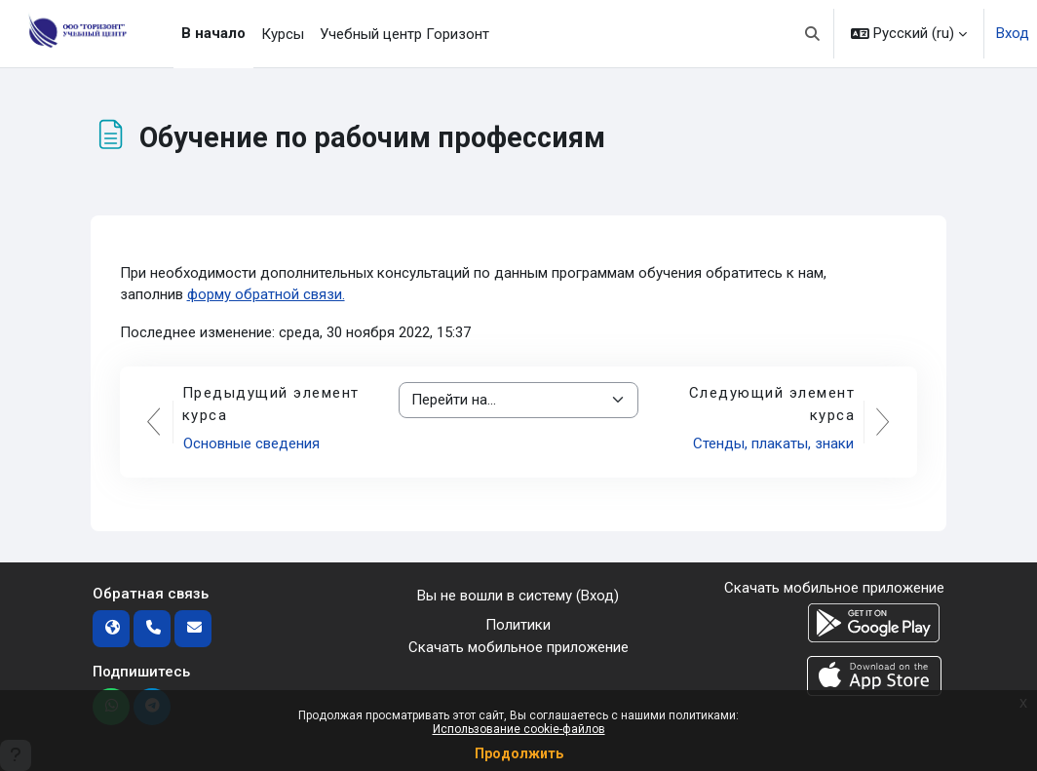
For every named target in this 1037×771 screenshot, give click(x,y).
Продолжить (519, 753)
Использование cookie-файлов (519, 729)
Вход (1012, 33)
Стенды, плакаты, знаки (773, 443)
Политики (518, 625)
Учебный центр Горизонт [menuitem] (404, 34)
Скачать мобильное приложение (518, 647)
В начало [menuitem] (213, 33)
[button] (813, 33)
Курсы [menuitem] (282, 34)
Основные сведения (251, 443)
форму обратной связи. (266, 294)
